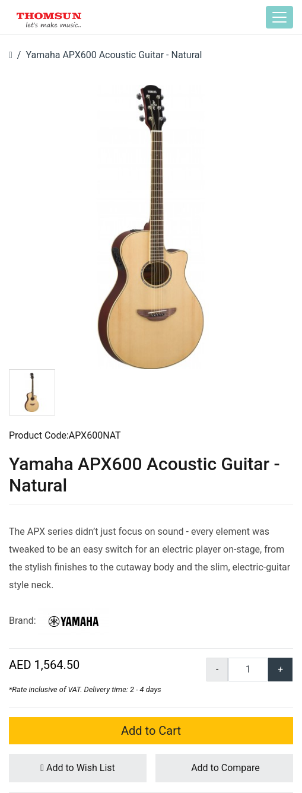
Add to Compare (224, 767)
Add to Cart (151, 731)
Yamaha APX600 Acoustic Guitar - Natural (114, 55)
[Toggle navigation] (279, 17)
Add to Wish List (77, 767)
